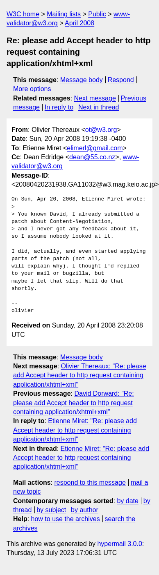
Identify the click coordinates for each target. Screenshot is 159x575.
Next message (95, 98)
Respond (121, 79)
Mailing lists (64, 14)
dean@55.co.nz (92, 157)
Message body (81, 79)
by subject (51, 509)
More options (32, 88)
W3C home (23, 14)
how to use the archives (65, 518)
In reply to (59, 107)
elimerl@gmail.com (95, 148)
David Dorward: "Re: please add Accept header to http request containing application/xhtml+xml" (73, 402)
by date (127, 500)
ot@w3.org (101, 129)
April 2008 (79, 23)
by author (84, 509)
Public (97, 14)
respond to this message (89, 482)
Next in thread (98, 107)
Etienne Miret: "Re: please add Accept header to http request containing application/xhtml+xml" (75, 430)
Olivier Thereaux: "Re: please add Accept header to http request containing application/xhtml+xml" (79, 375)
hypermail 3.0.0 (119, 543)
